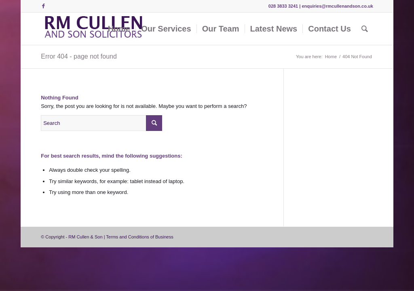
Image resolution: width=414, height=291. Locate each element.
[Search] (364, 29)
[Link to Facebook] (43, 6)
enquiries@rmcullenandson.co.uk (337, 6)
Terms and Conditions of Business (139, 236)
